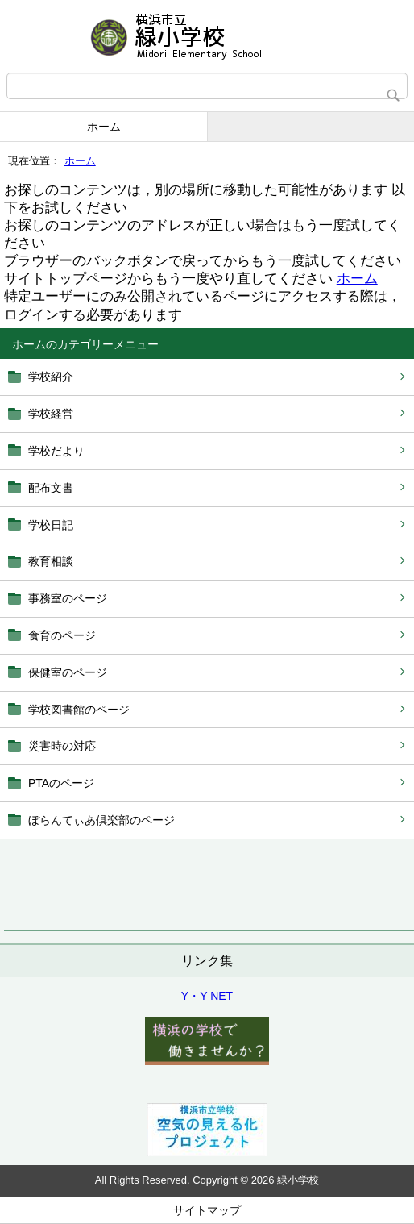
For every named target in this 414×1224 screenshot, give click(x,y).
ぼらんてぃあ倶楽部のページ (101, 820)
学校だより (56, 450)
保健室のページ (67, 672)
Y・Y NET (207, 995)
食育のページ (62, 635)
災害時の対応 (62, 745)
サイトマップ (207, 1210)
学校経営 (50, 413)
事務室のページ (67, 598)
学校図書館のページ (79, 709)
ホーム (104, 126)
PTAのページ (61, 782)
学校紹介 (50, 376)
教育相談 (50, 561)
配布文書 (50, 487)
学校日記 (50, 524)
